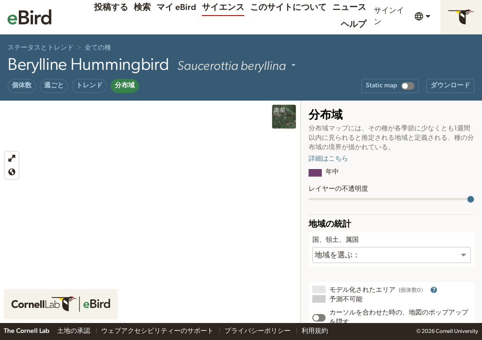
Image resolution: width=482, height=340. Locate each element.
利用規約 (314, 331)
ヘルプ (353, 24)
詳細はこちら (328, 158)
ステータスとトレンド (41, 47)
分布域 (125, 85)
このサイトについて (288, 7)
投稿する (111, 7)
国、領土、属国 (335, 240)
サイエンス (223, 7)
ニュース (349, 7)
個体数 (22, 85)
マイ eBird (176, 7)
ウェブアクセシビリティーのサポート (158, 331)
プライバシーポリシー (258, 331)
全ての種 (98, 47)
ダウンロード (450, 85)
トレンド (89, 85)
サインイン (389, 16)
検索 (142, 7)
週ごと (54, 85)
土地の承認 (74, 331)
